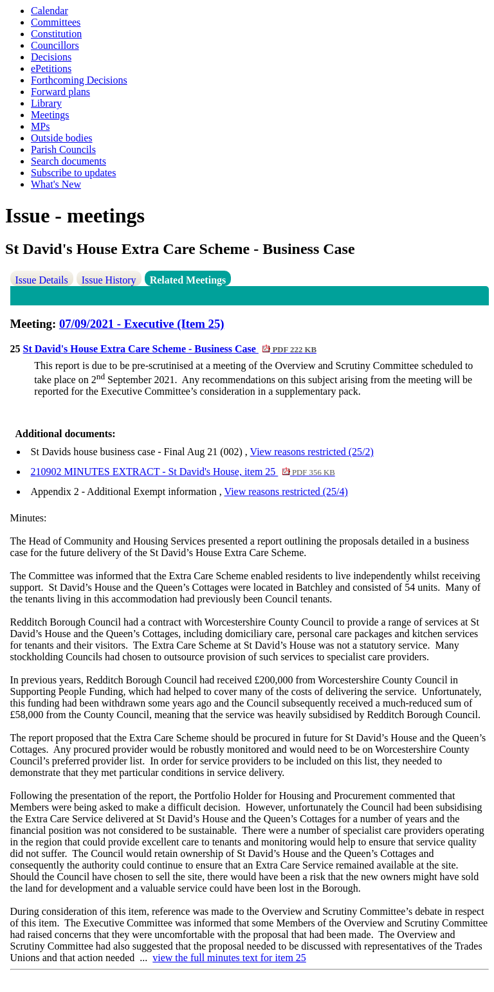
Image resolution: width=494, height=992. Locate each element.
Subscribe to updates (73, 172)
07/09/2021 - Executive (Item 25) (141, 323)
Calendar (49, 10)
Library (46, 103)
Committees (55, 22)
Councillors (55, 45)
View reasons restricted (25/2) (312, 451)
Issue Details (41, 280)
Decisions (51, 56)
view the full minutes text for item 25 (229, 957)
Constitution (56, 33)
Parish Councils (63, 149)
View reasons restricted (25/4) (286, 491)
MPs (40, 126)
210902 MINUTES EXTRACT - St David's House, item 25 (183, 471)
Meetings (50, 114)
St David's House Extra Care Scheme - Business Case (169, 348)
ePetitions (51, 68)
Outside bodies (62, 137)
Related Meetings (188, 280)
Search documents (68, 161)
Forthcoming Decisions (79, 80)
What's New (56, 184)
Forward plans (60, 91)
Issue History (109, 280)
